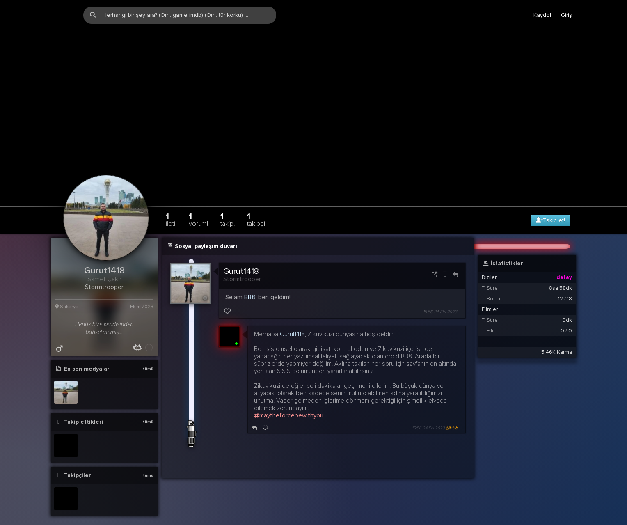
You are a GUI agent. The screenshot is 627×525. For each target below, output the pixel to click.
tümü (148, 351)
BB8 (249, 280)
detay (564, 260)
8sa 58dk (560, 271)
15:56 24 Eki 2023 (440, 295)
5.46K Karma (556, 335)
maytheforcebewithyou (288, 398)
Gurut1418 (241, 254)
